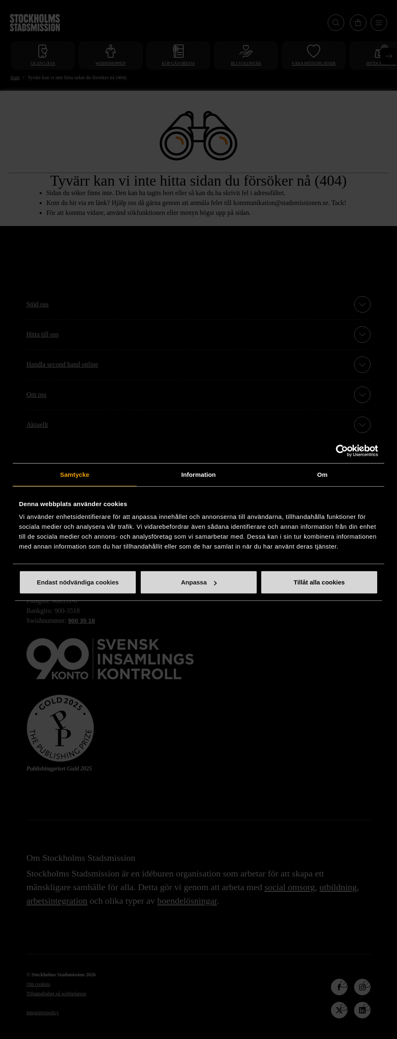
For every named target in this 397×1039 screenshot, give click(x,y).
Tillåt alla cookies (319, 582)
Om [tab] (322, 474)
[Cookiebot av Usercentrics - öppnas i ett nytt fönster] (342, 450)
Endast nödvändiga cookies (77, 582)
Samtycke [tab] (75, 474)
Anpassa (199, 582)
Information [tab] (198, 474)
